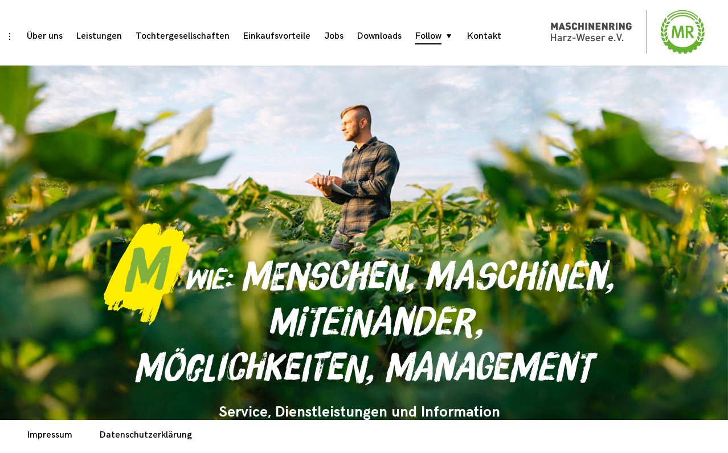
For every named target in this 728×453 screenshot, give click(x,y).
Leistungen (99, 36)
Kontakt (484, 36)
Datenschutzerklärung (146, 435)
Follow (428, 36)
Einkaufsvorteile (276, 36)
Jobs (333, 36)
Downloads (379, 36)
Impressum (49, 435)
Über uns (45, 36)
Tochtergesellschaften (183, 36)
